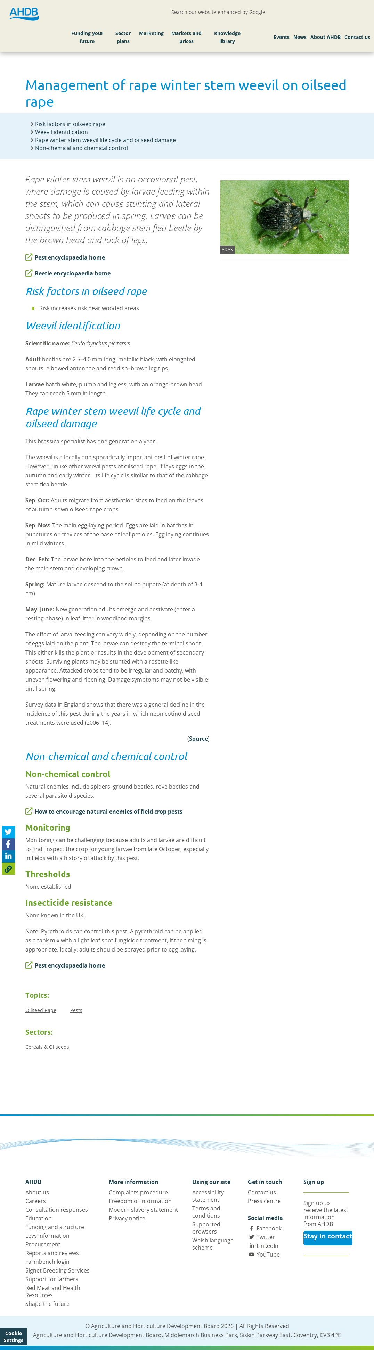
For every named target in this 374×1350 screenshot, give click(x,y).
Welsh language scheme (213, 1243)
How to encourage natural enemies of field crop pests (103, 811)
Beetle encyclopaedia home (68, 273)
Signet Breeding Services (57, 1270)
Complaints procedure (138, 1192)
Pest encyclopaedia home (65, 257)
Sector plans (123, 37)
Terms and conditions (206, 1211)
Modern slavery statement (143, 1209)
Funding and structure (54, 1227)
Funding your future (87, 37)
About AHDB (325, 37)
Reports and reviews (52, 1253)
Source (198, 738)
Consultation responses (56, 1209)
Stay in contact (328, 1236)
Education (38, 1218)
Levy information (47, 1236)
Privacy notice (127, 1218)
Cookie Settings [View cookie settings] (13, 1336)
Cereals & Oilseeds (47, 1047)
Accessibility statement (208, 1195)
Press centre (264, 1201)
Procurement (42, 1244)
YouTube (268, 1254)
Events (282, 37)
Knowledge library (227, 37)
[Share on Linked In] (8, 856)
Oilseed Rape (40, 1010)
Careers (35, 1201)
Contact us (357, 37)
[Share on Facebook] (8, 844)
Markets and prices (186, 37)
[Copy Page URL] (8, 869)
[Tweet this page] (8, 832)
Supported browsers (206, 1227)
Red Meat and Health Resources (52, 1291)
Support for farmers (51, 1279)
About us (37, 1192)
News (300, 37)
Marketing (151, 33)
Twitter (266, 1237)
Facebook (269, 1228)
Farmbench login (47, 1262)
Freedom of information (140, 1201)
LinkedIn (267, 1246)
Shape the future (47, 1304)
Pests (76, 1010)
